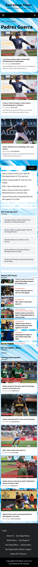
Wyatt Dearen (16, 421)
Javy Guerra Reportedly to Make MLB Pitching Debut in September (16, 60)
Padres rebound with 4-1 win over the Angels (17, 181)
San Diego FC (18, 332)
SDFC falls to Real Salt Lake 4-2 (14, 186)
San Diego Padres (8, 54)
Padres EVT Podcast (18, 554)
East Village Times (18, 5)
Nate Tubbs (15, 452)
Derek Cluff (14, 107)
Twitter (4, 353)
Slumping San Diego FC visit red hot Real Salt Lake (23, 337)
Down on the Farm (20, 309)
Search (4, 164)
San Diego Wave (11, 545)
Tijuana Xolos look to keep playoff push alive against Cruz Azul (17, 197)
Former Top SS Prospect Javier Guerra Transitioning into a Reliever (17, 104)
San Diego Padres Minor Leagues (23, 98)
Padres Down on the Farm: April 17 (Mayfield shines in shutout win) (15, 191)
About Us (10, 536)
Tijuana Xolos (25, 545)
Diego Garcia (15, 390)
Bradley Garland (15, 63)
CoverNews (13, 563)
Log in (4, 530)
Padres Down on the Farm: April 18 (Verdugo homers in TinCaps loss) (15, 174)
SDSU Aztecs (12, 540)
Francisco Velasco (16, 518)
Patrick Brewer (15, 151)
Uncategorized (19, 299)
